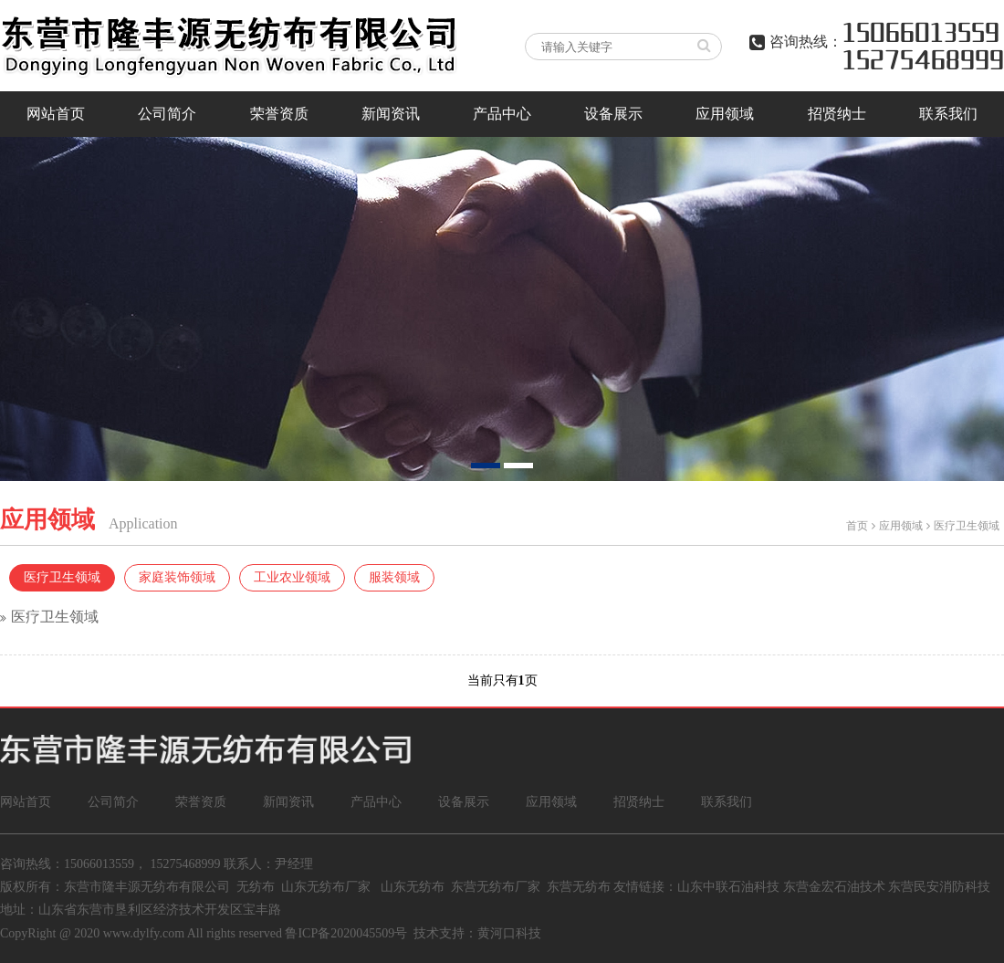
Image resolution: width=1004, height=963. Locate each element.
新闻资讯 (390, 113)
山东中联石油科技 (728, 887)
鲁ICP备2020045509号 (346, 933)
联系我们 (948, 113)
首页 (857, 525)
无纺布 (255, 887)
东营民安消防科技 (939, 887)
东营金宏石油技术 (834, 887)
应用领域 (724, 113)
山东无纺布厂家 (326, 887)
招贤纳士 (837, 113)
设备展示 (613, 113)
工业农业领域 (292, 577)
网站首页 (55, 113)
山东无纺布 (412, 887)
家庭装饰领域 (177, 577)
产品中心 (502, 113)
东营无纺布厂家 (495, 887)
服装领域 (394, 577)
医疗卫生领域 (966, 525)
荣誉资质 (279, 113)
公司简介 (167, 113)
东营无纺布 (579, 887)
